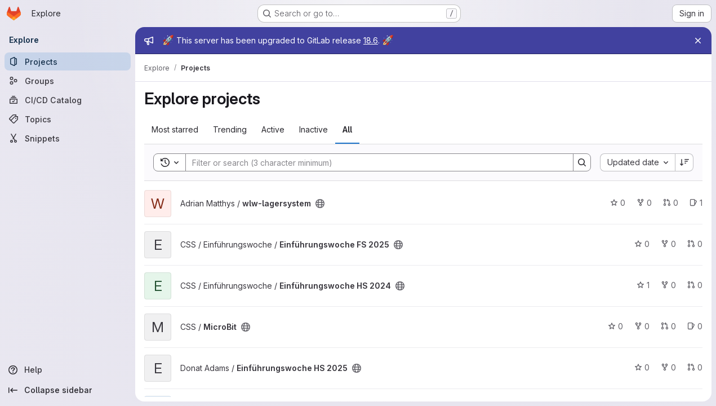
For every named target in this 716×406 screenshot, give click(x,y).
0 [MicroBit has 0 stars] (615, 326)
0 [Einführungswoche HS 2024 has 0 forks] (668, 285)
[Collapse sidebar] (68, 390)
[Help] (68, 370)
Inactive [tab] (313, 129)
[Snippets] (68, 138)
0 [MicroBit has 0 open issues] (694, 326)
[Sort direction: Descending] (684, 162)
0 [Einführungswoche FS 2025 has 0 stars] (642, 244)
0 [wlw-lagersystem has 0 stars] (617, 203)
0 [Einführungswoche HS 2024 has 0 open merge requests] (694, 285)
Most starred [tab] (175, 129)
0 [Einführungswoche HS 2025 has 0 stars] (642, 367)
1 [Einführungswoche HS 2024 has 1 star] (643, 285)
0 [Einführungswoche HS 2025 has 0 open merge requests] (694, 367)
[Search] (373, 162)
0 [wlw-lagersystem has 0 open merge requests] (670, 203)
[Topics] (68, 119)
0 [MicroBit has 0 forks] (642, 326)
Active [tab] (272, 129)
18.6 (370, 40)
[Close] (698, 40)
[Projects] (68, 61)
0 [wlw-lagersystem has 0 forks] (644, 203)
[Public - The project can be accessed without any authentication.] (319, 203)
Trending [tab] (230, 129)
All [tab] (347, 129)
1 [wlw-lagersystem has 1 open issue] (696, 203)
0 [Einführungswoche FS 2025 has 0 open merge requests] (694, 244)
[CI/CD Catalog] (68, 100)
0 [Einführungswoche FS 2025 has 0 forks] (668, 244)
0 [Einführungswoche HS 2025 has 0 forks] (668, 367)
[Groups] (68, 81)
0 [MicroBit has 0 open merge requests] (668, 326)
